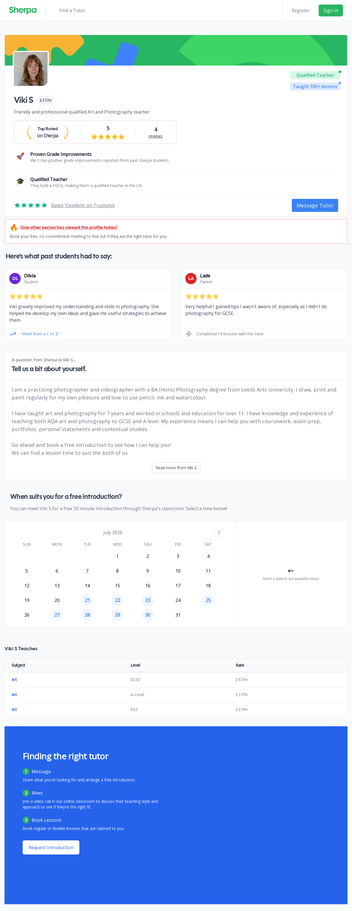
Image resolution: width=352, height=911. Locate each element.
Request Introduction (51, 847)
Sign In (330, 10)
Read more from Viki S (176, 467)
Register (301, 10)
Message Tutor (315, 205)
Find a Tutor (72, 10)
